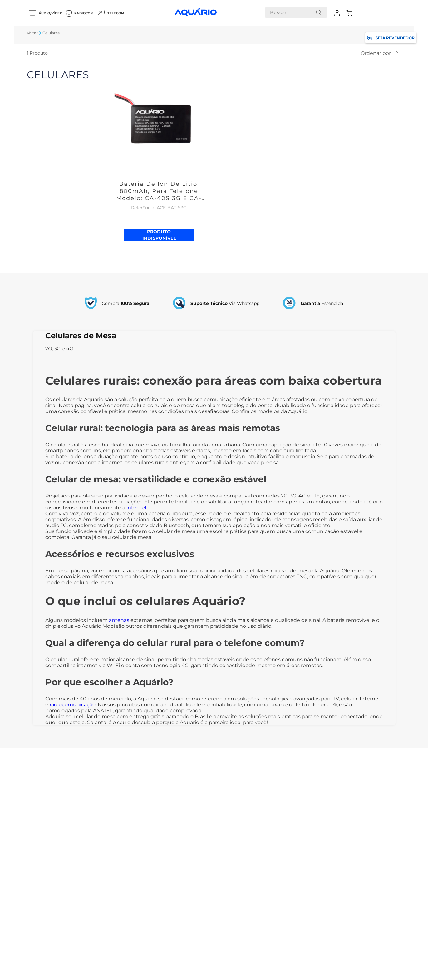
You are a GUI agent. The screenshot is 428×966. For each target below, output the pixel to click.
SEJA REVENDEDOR (391, 38)
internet (136, 508)
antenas (119, 620)
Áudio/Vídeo (45, 13)
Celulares (51, 33)
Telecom (110, 13)
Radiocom (80, 13)
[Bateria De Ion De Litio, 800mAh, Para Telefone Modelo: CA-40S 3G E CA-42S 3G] (159, 153)
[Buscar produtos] (318, 12)
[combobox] (296, 12)
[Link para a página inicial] (32, 33)
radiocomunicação (73, 705)
